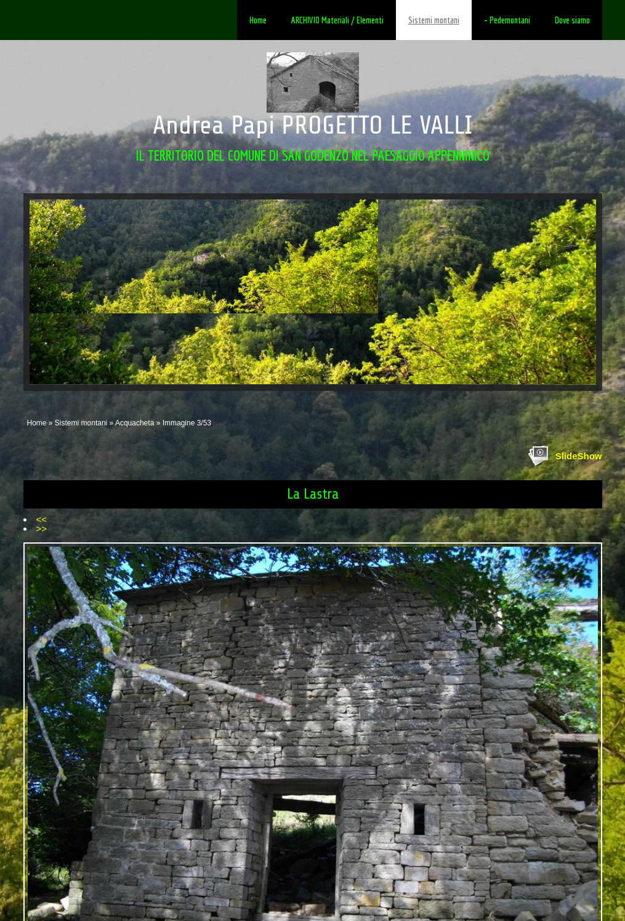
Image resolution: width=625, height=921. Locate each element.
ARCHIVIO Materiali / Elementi (337, 20)
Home (258, 20)
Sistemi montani (433, 20)
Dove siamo (572, 20)
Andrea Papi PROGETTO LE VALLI (312, 125)
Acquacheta (134, 423)
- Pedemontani (507, 20)
